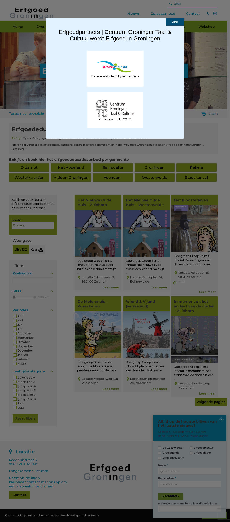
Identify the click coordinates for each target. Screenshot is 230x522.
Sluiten (175, 22)
